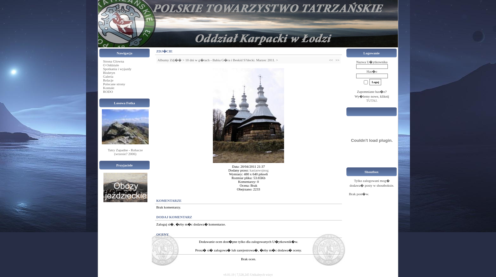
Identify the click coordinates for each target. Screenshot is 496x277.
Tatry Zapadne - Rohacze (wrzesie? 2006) (125, 152)
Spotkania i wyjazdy (117, 69)
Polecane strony (114, 84)
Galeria (108, 76)
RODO (108, 91)
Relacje (108, 80)
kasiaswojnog (259, 170)
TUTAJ (371, 100)
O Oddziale (111, 65)
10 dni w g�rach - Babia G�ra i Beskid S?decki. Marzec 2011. (230, 60)
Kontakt (108, 88)
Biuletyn (109, 73)
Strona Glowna (113, 61)
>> (337, 60)
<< (331, 60)
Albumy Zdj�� (170, 60)
